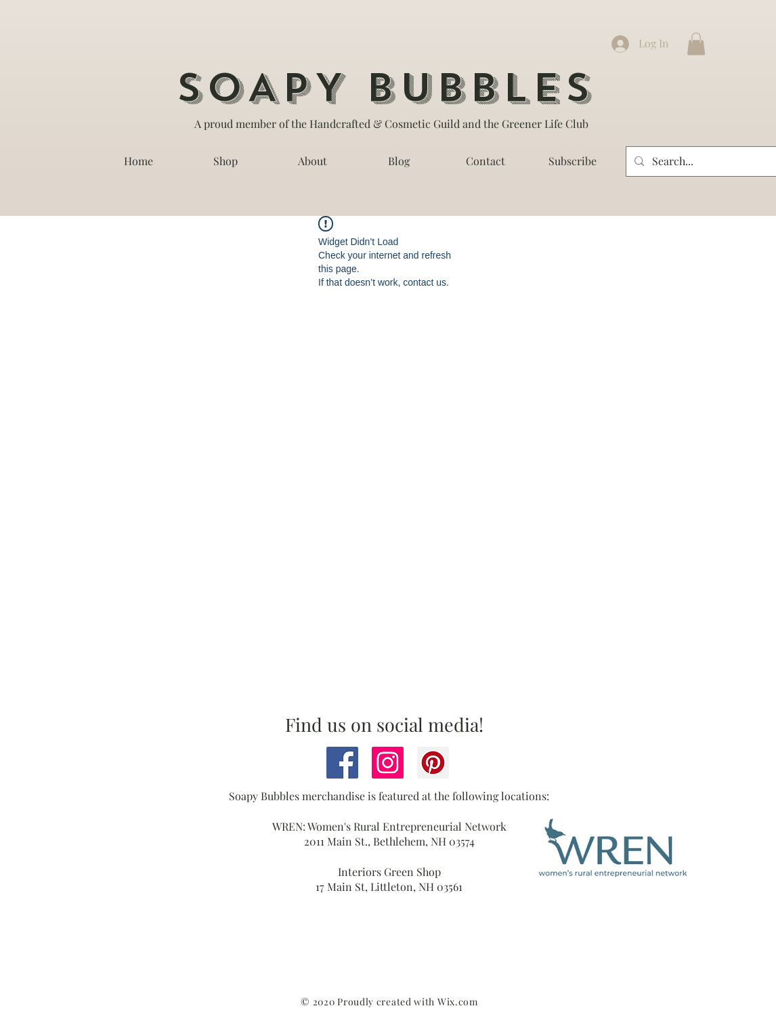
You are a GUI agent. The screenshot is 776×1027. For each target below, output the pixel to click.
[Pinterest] (433, 763)
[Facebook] (342, 763)
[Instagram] (388, 763)
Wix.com (457, 1001)
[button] (696, 43)
